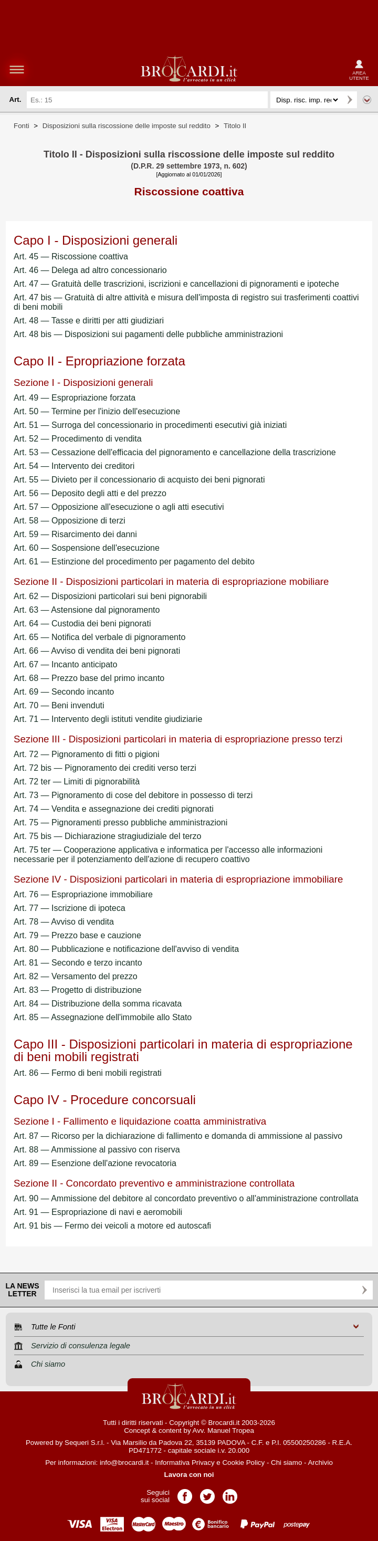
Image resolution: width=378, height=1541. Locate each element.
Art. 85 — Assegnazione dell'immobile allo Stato (103, 1017)
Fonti (21, 126)
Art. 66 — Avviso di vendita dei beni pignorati (97, 650)
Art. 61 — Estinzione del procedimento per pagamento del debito (134, 561)
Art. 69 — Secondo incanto (64, 691)
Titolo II (235, 126)
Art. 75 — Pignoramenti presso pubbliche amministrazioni (120, 822)
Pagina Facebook (184, 1493)
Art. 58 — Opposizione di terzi (69, 520)
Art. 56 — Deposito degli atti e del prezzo (90, 493)
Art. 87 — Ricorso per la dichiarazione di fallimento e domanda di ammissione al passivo (178, 1135)
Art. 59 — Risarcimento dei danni (75, 534)
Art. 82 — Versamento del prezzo (76, 976)
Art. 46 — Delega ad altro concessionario (90, 270)
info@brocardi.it (124, 1462)
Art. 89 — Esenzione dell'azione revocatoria (95, 1163)
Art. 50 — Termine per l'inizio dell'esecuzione (97, 411)
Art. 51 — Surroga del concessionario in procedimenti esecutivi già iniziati (150, 425)
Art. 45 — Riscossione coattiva (71, 256)
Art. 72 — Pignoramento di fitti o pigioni (86, 754)
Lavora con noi (189, 1475)
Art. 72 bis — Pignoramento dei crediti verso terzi (105, 767)
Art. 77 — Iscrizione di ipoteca (69, 908)
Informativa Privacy (184, 1462)
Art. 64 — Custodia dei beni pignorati (82, 623)
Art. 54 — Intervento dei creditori (74, 466)
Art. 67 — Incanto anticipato (65, 664)
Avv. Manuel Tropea (223, 1430)
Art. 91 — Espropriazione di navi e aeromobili (98, 1212)
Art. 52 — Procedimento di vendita (78, 438)
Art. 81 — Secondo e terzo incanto (78, 962)
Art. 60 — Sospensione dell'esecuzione (87, 547)
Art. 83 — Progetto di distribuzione (78, 990)
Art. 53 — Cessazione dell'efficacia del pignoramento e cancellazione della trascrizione (175, 452)
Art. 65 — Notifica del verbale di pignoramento (99, 637)
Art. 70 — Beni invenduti (59, 705)
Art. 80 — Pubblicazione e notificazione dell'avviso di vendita (126, 949)
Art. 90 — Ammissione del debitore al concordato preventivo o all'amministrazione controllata (186, 1198)
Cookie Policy (243, 1462)
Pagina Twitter (207, 1493)
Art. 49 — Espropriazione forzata (74, 397)
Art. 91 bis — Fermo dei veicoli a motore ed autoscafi (112, 1225)
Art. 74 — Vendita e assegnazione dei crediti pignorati (114, 808)
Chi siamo (286, 1462)
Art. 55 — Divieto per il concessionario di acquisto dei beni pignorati (139, 479)
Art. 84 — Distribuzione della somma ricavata (98, 1003)
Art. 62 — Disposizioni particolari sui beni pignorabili (110, 596)
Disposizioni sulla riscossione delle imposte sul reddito (127, 126)
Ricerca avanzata (367, 99)
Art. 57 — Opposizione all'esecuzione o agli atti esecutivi (119, 506)
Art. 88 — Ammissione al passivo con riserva (97, 1149)
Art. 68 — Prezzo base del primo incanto (89, 678)
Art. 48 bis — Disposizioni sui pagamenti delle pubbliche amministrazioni (148, 334)
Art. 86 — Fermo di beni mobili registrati (88, 1072)
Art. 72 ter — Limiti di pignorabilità (77, 781)
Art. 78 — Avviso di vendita (64, 921)
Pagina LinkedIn (230, 1493)
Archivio (320, 1462)
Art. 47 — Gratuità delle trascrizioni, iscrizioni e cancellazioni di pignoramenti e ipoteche (176, 283)
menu (17, 69)
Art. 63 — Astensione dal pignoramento (87, 609)
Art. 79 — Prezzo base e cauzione (77, 935)
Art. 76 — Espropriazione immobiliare (83, 894)
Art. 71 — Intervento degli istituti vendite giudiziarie (108, 719)
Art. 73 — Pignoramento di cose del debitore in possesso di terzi (133, 795)
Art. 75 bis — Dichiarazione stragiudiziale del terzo (108, 836)
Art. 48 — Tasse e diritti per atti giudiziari (89, 320)
